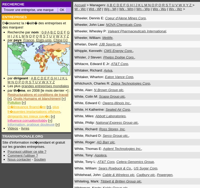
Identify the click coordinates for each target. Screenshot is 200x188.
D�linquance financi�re (27, 107)
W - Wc (80, 9)
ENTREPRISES (14, 17)
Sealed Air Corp (117, 109)
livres (25, 128)
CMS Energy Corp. (118, 51)
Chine (58, 40)
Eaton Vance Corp (119, 77)
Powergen (164, 175)
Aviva (108, 70)
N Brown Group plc (108, 90)
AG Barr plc (106, 142)
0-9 (43, 32)
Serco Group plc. (116, 136)
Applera (101, 155)
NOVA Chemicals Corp (123, 25)
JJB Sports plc (110, 44)
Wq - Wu (159, 9)
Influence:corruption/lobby (27, 120)
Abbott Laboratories (110, 116)
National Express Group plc (117, 123)
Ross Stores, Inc (112, 129)
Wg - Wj (110, 9)
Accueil (80, 5)
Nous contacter (19, 159)
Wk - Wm (126, 9)
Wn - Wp (143, 9)
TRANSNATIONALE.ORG (22, 136)
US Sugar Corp (145, 168)
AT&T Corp (119, 64)
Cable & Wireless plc (118, 175)
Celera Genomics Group (135, 162)
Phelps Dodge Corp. (118, 57)
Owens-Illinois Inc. (116, 103)
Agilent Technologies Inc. (122, 149)
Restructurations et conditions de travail (38, 95)
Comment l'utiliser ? (23, 155)
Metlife (107, 38)
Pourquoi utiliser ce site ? (27, 152)
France (28, 40)
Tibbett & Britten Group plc (120, 181)
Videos (13, 128)
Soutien (40, 159)
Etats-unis (44, 40)
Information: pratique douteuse (31, 124)
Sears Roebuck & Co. (115, 168)
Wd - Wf (95, 9)
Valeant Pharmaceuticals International (137, 31)
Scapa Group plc (112, 96)
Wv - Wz (175, 9)
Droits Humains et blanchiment (37, 99)
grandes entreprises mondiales (45, 86)
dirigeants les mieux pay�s (29, 116)
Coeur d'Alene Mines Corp (125, 18)
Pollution (14, 102)
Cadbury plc (145, 175)
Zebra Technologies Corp (130, 83)
